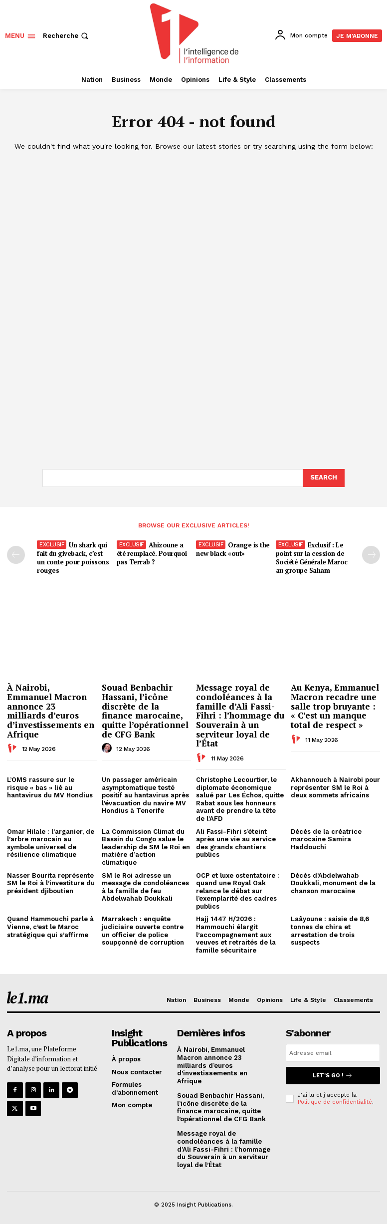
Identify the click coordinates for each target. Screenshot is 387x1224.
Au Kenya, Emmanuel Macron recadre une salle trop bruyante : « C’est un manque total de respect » (335, 706)
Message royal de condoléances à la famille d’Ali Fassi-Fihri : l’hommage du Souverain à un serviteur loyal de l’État (240, 715)
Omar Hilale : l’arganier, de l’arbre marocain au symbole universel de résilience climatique (50, 842)
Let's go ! (333, 1075)
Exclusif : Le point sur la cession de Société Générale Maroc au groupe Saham (312, 557)
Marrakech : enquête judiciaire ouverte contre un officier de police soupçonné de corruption (143, 930)
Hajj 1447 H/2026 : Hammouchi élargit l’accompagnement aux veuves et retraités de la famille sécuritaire (236, 934)
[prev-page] (16, 554)
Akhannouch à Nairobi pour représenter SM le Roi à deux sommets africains (335, 786)
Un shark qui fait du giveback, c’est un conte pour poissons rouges (73, 557)
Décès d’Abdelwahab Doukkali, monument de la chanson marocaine (333, 882)
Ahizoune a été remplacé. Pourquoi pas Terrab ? (152, 553)
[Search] (324, 478)
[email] (333, 1052)
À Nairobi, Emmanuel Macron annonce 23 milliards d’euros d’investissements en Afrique (50, 710)
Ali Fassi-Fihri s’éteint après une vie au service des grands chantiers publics (236, 842)
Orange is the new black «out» (233, 548)
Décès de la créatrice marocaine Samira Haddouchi (326, 838)
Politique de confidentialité (335, 1101)
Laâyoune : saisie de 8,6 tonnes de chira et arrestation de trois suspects (330, 930)
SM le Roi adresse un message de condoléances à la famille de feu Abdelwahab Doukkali (145, 886)
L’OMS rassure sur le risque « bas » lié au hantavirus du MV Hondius (50, 786)
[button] (66, 35)
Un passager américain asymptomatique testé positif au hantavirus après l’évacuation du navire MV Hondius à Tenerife (145, 794)
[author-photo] (13, 748)
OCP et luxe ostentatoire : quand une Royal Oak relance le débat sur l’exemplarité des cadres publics (237, 890)
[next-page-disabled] (371, 554)
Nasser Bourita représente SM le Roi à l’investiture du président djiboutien (51, 882)
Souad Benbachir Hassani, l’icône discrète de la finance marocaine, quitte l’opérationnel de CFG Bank (145, 710)
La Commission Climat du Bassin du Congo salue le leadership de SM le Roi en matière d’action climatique (146, 846)
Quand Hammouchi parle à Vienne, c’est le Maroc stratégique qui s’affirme (50, 926)
